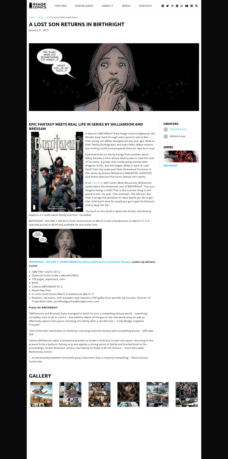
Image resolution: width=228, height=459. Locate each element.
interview (97, 182)
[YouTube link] (186, 5)
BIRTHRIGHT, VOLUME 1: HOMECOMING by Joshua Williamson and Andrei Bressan (80, 262)
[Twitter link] (167, 5)
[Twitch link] (182, 5)
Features (61, 5)
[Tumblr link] (177, 5)
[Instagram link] (172, 5)
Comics (106, 5)
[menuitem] (61, 5)
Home (31, 17)
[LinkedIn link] (191, 5)
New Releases (84, 5)
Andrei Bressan (178, 129)
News (40, 17)
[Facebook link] (163, 5)
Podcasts (145, 5)
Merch (126, 5)
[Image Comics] (37, 5)
